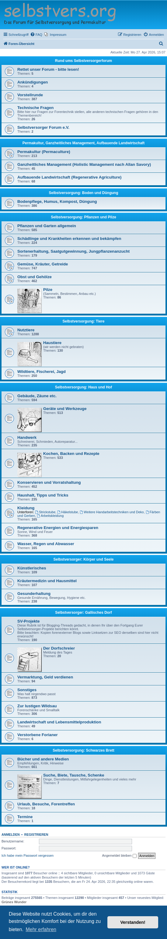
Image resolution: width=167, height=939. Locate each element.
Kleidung (25, 508)
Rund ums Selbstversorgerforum (83, 61)
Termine (25, 816)
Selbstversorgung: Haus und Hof (83, 387)
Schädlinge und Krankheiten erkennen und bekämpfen (69, 238)
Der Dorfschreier (59, 648)
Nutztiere (25, 330)
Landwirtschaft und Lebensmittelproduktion (59, 722)
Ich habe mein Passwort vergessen (28, 855)
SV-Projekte (28, 621)
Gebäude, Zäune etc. (37, 396)
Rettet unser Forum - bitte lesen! (48, 69)
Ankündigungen (32, 82)
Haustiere (52, 342)
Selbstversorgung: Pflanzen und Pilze (83, 217)
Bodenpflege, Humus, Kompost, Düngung (57, 201)
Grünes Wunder (14, 902)
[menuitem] (36, 34)
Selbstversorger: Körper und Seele (83, 559)
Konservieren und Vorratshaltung (49, 482)
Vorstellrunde (30, 95)
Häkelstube (67, 512)
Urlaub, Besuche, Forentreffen (46, 804)
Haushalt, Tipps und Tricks (42, 495)
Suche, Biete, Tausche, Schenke (73, 775)
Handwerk (27, 437)
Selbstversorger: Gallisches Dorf (83, 612)
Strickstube (45, 512)
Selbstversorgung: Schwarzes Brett (83, 750)
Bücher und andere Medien (43, 759)
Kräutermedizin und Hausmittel (47, 581)
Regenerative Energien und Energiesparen (57, 527)
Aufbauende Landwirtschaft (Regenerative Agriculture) (69, 177)
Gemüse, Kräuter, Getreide (42, 264)
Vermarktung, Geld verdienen (45, 677)
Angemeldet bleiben (119, 856)
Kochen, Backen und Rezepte (71, 453)
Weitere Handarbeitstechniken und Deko (112, 512)
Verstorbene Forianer (37, 734)
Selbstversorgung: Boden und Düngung (83, 193)
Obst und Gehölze (34, 277)
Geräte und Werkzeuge (65, 408)
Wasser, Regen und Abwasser (45, 543)
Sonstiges (27, 690)
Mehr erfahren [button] (41, 929)
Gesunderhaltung (33, 593)
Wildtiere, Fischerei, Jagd (41, 371)
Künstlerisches (31, 568)
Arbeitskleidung (50, 515)
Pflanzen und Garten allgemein (46, 226)
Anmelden (11, 834)
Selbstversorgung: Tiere (84, 321)
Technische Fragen (35, 107)
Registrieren (36, 834)
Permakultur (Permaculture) (43, 151)
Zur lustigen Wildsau (37, 706)
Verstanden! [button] (132, 922)
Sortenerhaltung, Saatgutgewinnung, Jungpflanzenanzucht (73, 251)
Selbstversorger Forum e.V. (43, 127)
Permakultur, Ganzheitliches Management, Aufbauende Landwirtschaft (84, 143)
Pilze (47, 289)
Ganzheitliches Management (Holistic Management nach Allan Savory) (84, 164)
